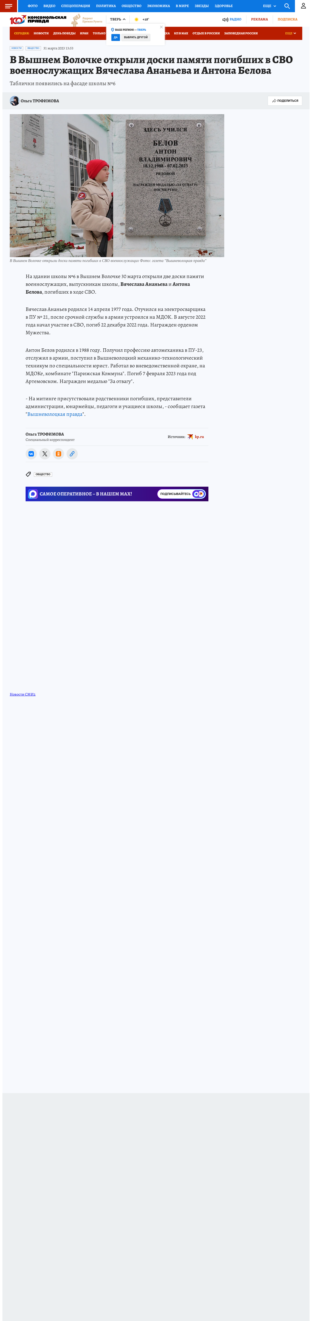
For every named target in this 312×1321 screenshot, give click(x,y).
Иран (84, 33)
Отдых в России (206, 33)
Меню (6, 6)
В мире (182, 5)
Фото (33, 5)
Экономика (158, 5)
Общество (131, 5)
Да (115, 37)
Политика (106, 5)
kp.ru (199, 436)
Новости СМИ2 (23, 694)
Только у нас (104, 33)
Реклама (259, 19)
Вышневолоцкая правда (54, 414)
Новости (41, 33)
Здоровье (224, 5)
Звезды (202, 5)
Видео (49, 5)
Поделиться (285, 101)
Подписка (287, 19)
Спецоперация (75, 5)
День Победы (64, 33)
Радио (235, 19)
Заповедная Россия (241, 33)
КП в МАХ (181, 33)
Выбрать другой (136, 37)
